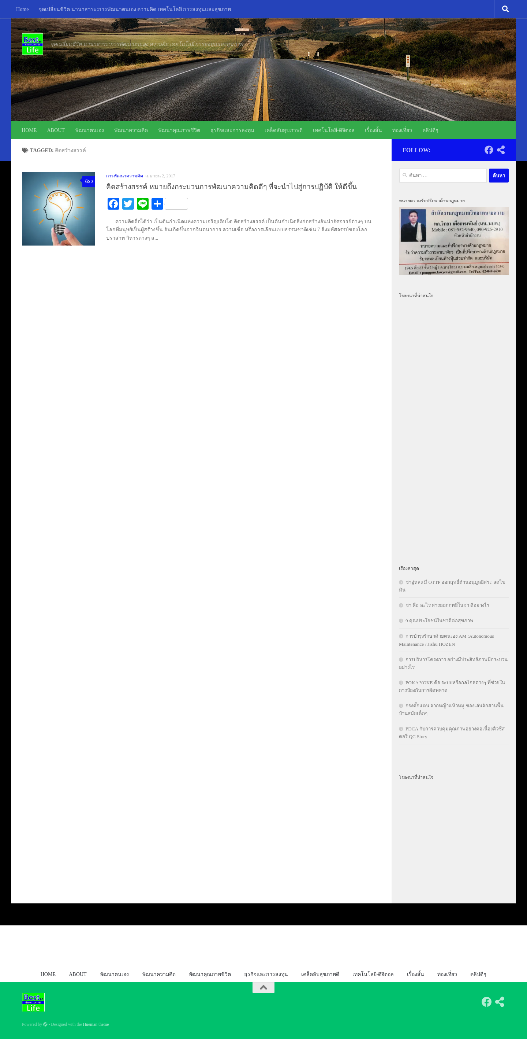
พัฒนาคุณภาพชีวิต (179, 130)
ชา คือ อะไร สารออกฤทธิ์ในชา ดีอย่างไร (447, 605)
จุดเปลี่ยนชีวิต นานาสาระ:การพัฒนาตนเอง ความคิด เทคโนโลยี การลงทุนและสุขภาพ (135, 9)
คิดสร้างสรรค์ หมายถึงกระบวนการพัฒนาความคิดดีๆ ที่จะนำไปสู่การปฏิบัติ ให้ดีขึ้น (231, 187)
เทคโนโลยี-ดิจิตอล (334, 130)
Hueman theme (96, 1024)
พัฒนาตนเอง (89, 130)
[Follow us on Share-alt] (500, 149)
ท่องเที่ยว (402, 130)
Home (22, 9)
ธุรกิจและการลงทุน (232, 130)
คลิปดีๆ (430, 130)
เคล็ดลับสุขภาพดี (284, 130)
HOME (29, 130)
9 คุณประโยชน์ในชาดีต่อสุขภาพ (439, 620)
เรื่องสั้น (373, 130)
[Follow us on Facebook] (489, 149)
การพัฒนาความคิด (124, 175)
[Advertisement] (454, 428)
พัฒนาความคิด (131, 130)
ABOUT (56, 130)
